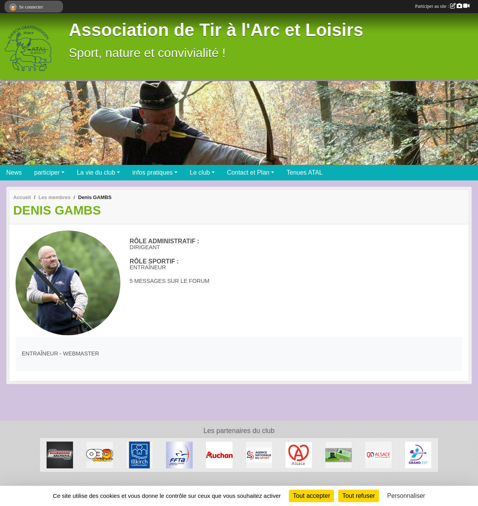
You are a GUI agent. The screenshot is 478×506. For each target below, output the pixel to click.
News (14, 172)
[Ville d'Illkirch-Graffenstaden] (139, 454)
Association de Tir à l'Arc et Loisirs (216, 30)
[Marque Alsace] (299, 454)
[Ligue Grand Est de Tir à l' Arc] (418, 454)
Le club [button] (200, 172)
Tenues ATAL (305, 172)
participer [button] (47, 172)
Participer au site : (442, 6)
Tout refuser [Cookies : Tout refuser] (358, 495)
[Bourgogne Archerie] (60, 454)
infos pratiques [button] (152, 172)
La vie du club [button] (96, 172)
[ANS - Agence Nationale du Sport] (259, 454)
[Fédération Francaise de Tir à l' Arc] (179, 454)
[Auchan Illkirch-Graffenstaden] (219, 454)
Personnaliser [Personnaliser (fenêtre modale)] (406, 495)
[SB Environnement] (339, 454)
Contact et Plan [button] (248, 172)
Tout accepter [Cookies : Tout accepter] (311, 495)
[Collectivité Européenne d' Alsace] (378, 454)
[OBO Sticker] (99, 454)
